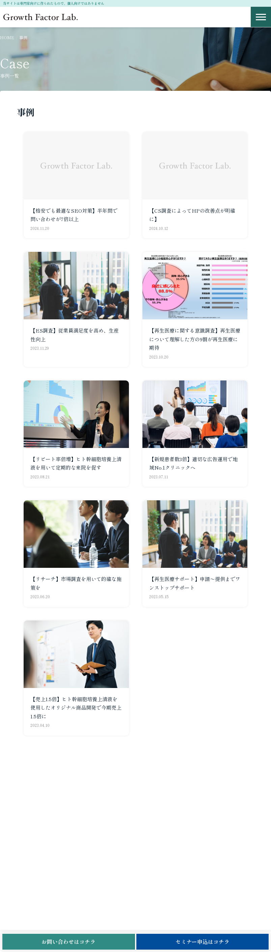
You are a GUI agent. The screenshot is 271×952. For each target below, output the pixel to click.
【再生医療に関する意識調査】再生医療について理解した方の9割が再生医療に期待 (194, 339)
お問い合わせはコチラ (69, 941)
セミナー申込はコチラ (202, 941)
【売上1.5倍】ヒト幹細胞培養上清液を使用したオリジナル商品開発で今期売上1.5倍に (75, 707)
